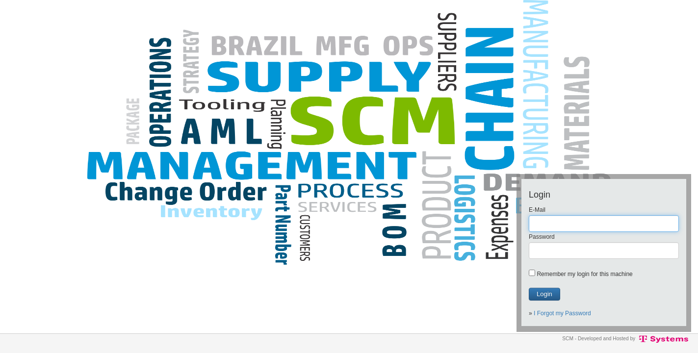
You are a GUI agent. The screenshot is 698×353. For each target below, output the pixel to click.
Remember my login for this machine (584, 274)
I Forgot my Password (562, 313)
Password (542, 236)
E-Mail (537, 209)
